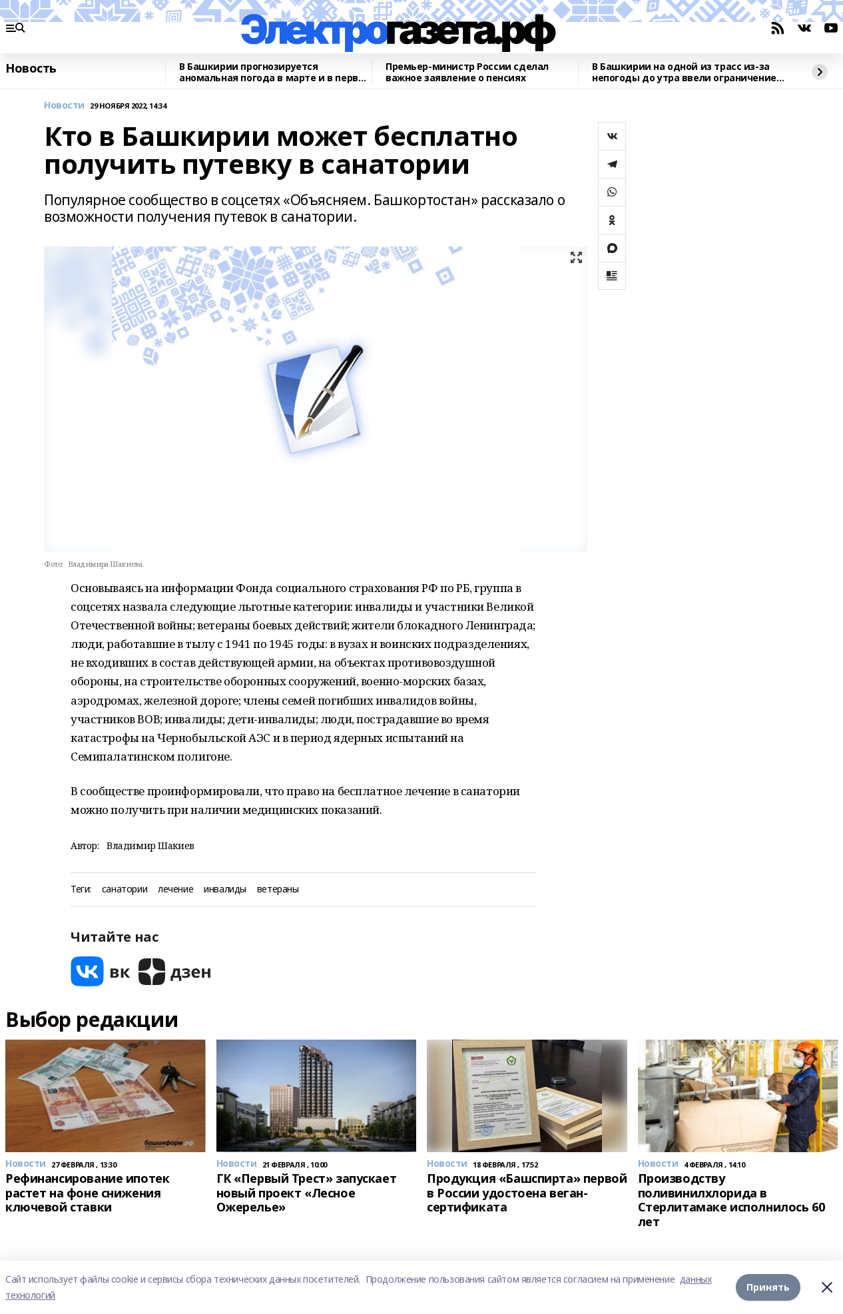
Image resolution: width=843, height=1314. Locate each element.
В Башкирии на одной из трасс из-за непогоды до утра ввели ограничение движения (684, 72)
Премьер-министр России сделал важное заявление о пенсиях (467, 72)
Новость (31, 68)
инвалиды (225, 889)
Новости (64, 105)
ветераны (278, 889)
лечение (175, 889)
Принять (768, 1287)
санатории (124, 889)
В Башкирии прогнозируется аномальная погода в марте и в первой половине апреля (274, 72)
